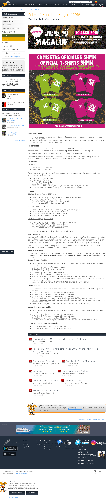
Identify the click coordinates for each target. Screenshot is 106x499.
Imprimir (89, 419)
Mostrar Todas (20, 140)
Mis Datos (38, 443)
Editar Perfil (39, 445)
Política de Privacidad (86, 463)
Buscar (89, 2)
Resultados (55, 4)
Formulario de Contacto (75, 409)
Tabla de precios (15, 57)
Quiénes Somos (48, 443)
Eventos (64, 4)
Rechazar (32, 493)
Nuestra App (47, 449)
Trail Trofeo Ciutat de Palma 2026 (14, 133)
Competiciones (43, 4)
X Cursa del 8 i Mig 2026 (15, 125)
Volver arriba (81, 419)
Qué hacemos (48, 445)
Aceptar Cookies (17, 493)
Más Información (13, 497)
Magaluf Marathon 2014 (15, 103)
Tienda (80, 4)
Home (25, 4)
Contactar (88, 4)
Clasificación (6, 25)
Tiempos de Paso (8, 21)
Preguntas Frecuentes (28, 447)
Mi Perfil (32, 4)
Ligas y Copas (98, 4)
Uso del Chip (26, 445)
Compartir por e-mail (98, 419)
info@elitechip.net (21, 473)
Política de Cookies (85, 460)
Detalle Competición (9, 14)
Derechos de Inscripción (10, 28)
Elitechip (72, 4)
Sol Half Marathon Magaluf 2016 (29, 10)
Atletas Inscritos (8, 18)
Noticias (25, 443)
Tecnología (47, 447)
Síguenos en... (66, 440)
